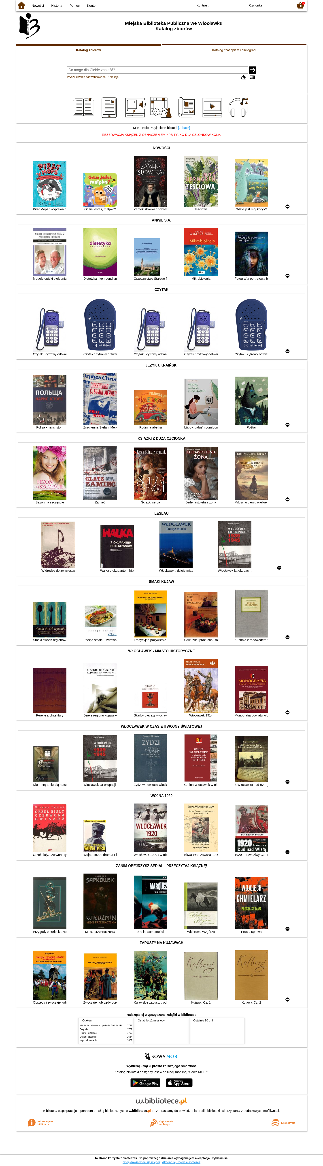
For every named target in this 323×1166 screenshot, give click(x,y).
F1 (275, 5)
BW (223, 5)
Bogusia (84, 1029)
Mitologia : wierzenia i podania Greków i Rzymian (104, 1025)
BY (241, 5)
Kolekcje (113, 77)
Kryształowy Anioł (88, 1040)
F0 (267, 5)
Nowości (38, 5)
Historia (56, 5)
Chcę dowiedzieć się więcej (141, 1162)
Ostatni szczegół (88, 1037)
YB (232, 5)
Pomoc (75, 5)
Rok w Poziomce (88, 1033)
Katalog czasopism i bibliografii (234, 50)
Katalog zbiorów (88, 50)
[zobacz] (184, 128)
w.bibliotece (140, 1111)
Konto (91, 5)
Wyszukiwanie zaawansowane (86, 77)
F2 (285, 5)
